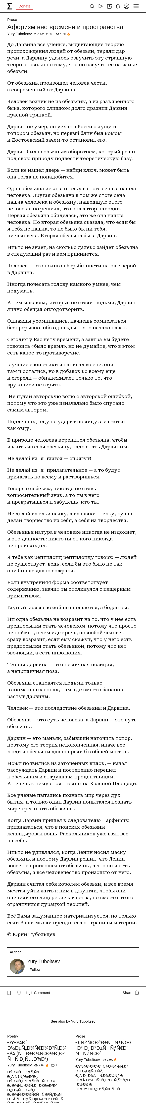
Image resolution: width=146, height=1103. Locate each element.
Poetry (12, 1036)
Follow (35, 969)
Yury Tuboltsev (19, 34)
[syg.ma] (9, 6)
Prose (12, 19)
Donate (24, 6)
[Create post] (109, 6)
